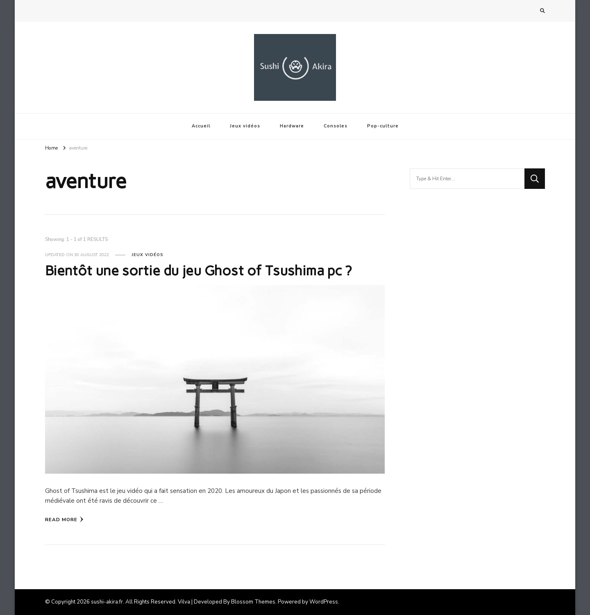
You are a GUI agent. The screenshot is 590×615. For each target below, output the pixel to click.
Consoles (335, 126)
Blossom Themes (253, 602)
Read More (64, 519)
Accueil (201, 126)
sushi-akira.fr (107, 602)
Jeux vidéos (245, 126)
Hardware (292, 126)
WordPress (323, 602)
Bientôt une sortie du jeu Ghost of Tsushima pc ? (198, 270)
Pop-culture (383, 126)
